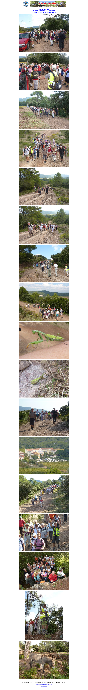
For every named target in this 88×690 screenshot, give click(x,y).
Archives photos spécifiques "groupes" (44, 684)
